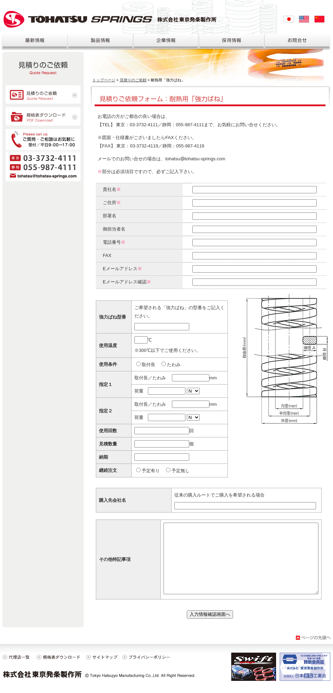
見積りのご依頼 (133, 80)
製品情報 (100, 42)
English (304, 19)
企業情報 (166, 42)
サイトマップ (101, 657)
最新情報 (34, 42)
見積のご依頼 (43, 94)
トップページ (103, 80)
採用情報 (232, 42)
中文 (319, 19)
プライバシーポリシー (148, 657)
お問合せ (299, 42)
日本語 (289, 19)
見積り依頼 (43, 68)
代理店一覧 (18, 657)
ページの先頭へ (313, 637)
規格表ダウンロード (43, 116)
